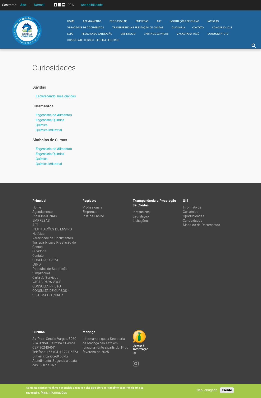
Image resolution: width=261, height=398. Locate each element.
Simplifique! (128, 33)
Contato (198, 27)
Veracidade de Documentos (85, 27)
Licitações (140, 221)
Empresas (90, 212)
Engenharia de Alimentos (54, 115)
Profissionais (92, 207)
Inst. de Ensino (93, 216)
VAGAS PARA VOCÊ (188, 33)
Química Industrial (49, 130)
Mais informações (54, 392)
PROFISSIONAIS (118, 21)
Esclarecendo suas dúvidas (56, 96)
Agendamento (92, 21)
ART (159, 21)
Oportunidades (193, 216)
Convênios (190, 212)
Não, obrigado (207, 390)
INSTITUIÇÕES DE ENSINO (184, 21)
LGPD (70, 33)
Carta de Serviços (156, 33)
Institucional (141, 212)
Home (70, 21)
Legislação (141, 216)
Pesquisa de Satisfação (97, 33)
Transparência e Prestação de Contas (137, 27)
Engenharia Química (50, 120)
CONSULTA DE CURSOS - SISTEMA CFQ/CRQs (93, 40)
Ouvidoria (178, 27)
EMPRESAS (142, 21)
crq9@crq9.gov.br (55, 356)
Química (41, 125)
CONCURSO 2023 (222, 27)
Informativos (192, 207)
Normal (39, 5)
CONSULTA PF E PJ (218, 33)
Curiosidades (192, 221)
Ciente (227, 390)
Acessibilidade (92, 5)
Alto (23, 5)
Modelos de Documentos (201, 225)
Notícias (213, 21)
